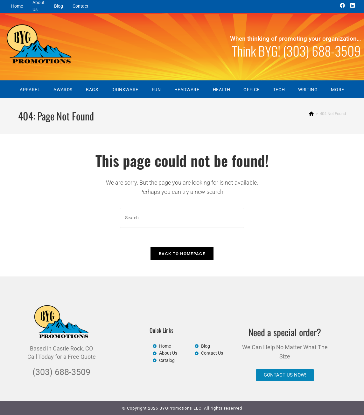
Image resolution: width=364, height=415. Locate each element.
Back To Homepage (182, 253)
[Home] (311, 113)
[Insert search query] (182, 218)
